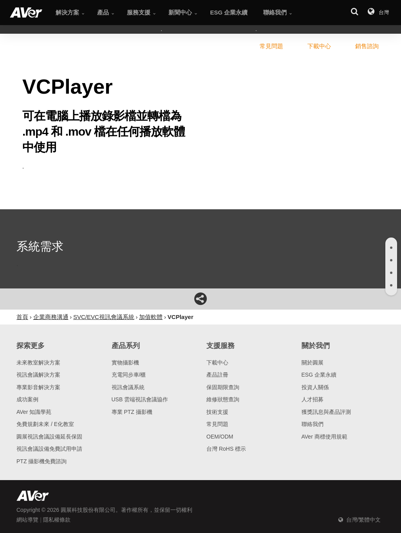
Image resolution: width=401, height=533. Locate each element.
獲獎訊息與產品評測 (326, 412)
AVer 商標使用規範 (324, 436)
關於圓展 (312, 362)
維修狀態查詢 (222, 399)
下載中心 (217, 362)
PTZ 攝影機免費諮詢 (41, 461)
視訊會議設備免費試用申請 (49, 449)
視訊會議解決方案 (38, 375)
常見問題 (217, 424)
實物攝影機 (125, 362)
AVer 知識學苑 (33, 412)
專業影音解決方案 (38, 387)
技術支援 (217, 412)
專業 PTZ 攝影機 (132, 412)
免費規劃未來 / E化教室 (45, 424)
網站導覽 (27, 520)
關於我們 (316, 346)
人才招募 (312, 399)
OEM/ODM (219, 436)
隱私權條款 (56, 520)
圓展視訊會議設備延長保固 (49, 436)
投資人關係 (315, 387)
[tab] (391, 247)
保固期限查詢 (222, 387)
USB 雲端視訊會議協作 (140, 399)
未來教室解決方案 (38, 362)
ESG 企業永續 (319, 375)
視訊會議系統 (128, 387)
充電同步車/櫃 (129, 375)
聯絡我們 (312, 424)
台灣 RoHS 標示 (226, 449)
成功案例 (27, 399)
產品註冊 (217, 375)
